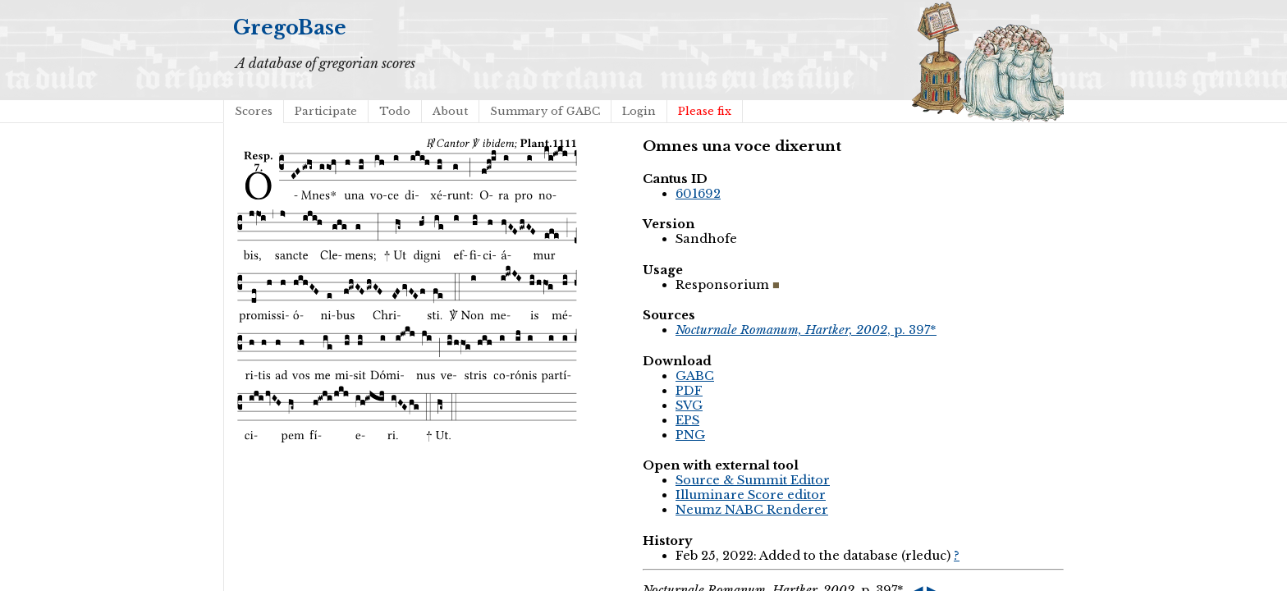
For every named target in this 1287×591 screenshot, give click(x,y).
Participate (326, 111)
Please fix (704, 111)
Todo (394, 111)
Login (639, 111)
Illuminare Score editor (751, 495)
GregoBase (289, 27)
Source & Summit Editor (753, 480)
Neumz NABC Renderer (752, 509)
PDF (689, 390)
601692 (698, 193)
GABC (695, 376)
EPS (687, 420)
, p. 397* (806, 330)
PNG (690, 435)
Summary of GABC (545, 111)
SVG (689, 405)
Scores (254, 111)
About (450, 111)
